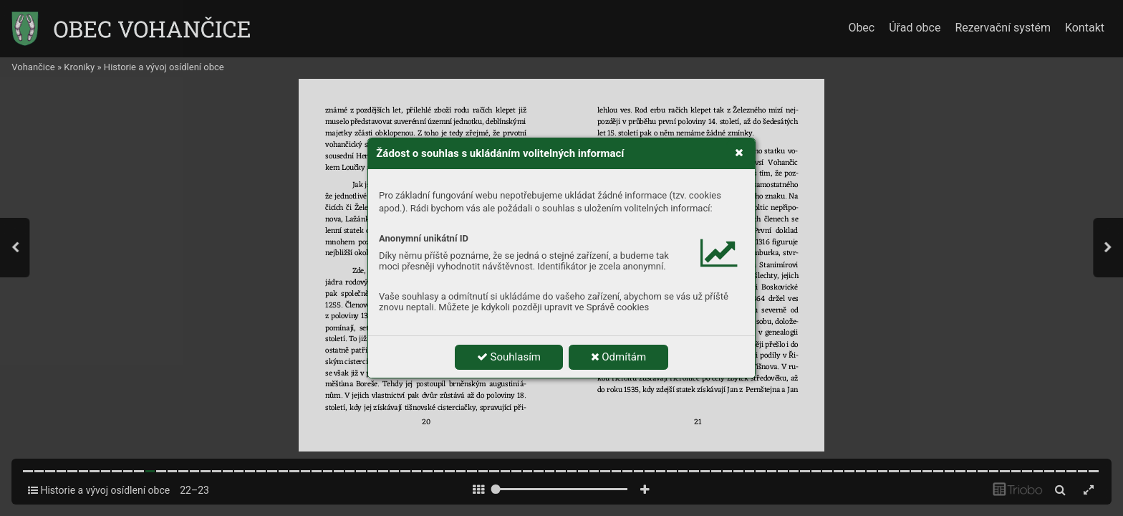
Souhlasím (509, 356)
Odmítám (619, 356)
